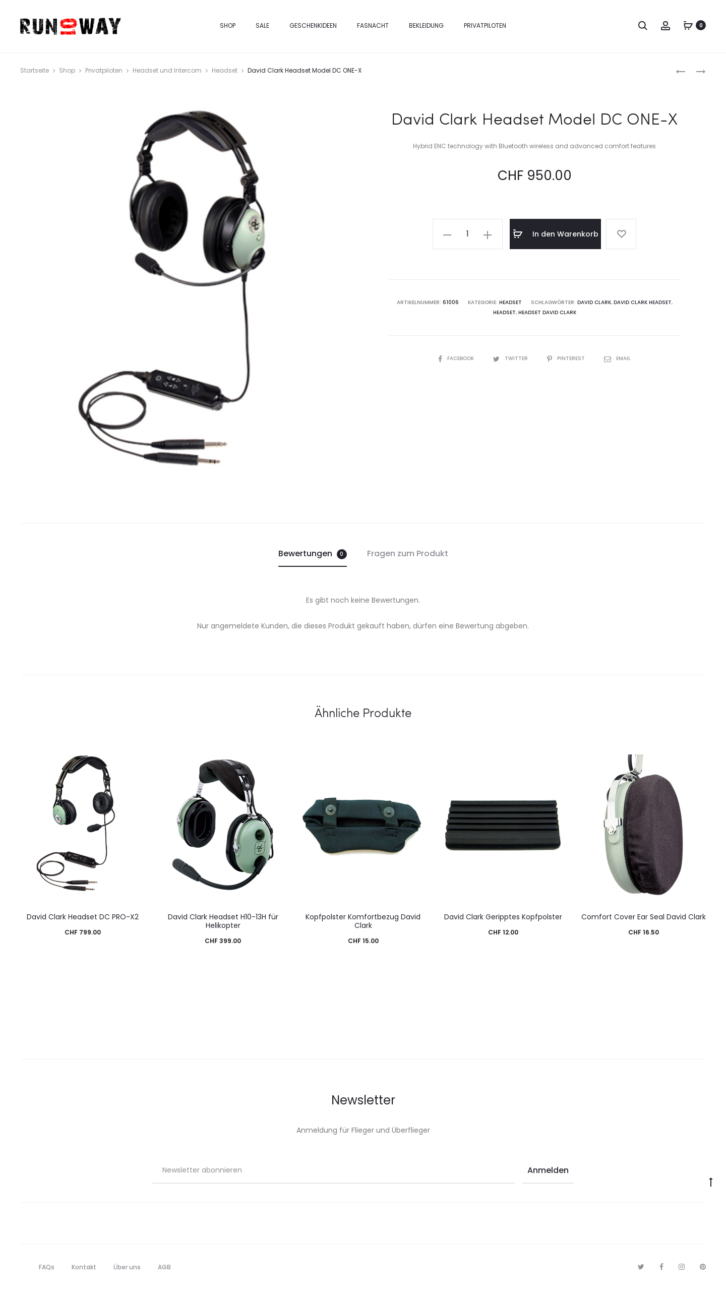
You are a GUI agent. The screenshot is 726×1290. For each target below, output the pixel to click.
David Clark (594, 302)
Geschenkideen (313, 25)
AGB (164, 1267)
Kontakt (84, 1267)
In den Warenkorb (555, 234)
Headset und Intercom (167, 70)
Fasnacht (373, 25)
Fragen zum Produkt (407, 553)
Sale (262, 25)
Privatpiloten (485, 25)
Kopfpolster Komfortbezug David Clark (363, 921)
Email (617, 358)
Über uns (127, 1267)
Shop (227, 25)
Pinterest (566, 358)
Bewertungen (312, 553)
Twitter (511, 358)
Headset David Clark (547, 312)
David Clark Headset (643, 302)
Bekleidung (426, 25)
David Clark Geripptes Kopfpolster (503, 917)
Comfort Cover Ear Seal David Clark (643, 917)
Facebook (456, 358)
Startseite (34, 70)
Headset (224, 70)
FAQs (46, 1267)
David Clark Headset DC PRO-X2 (83, 917)
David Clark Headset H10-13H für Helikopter (223, 921)
